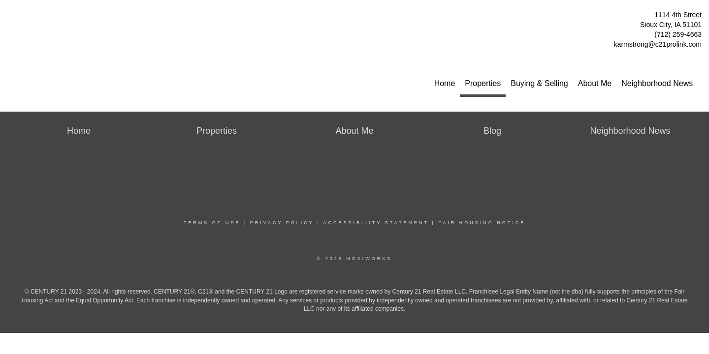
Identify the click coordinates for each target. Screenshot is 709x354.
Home (444, 83)
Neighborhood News (657, 83)
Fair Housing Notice (481, 222)
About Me (595, 83)
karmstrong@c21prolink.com (658, 44)
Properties (483, 83)
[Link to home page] (10, 17)
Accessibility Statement (376, 222)
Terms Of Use (212, 222)
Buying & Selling (539, 83)
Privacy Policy (282, 222)
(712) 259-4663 (678, 34)
